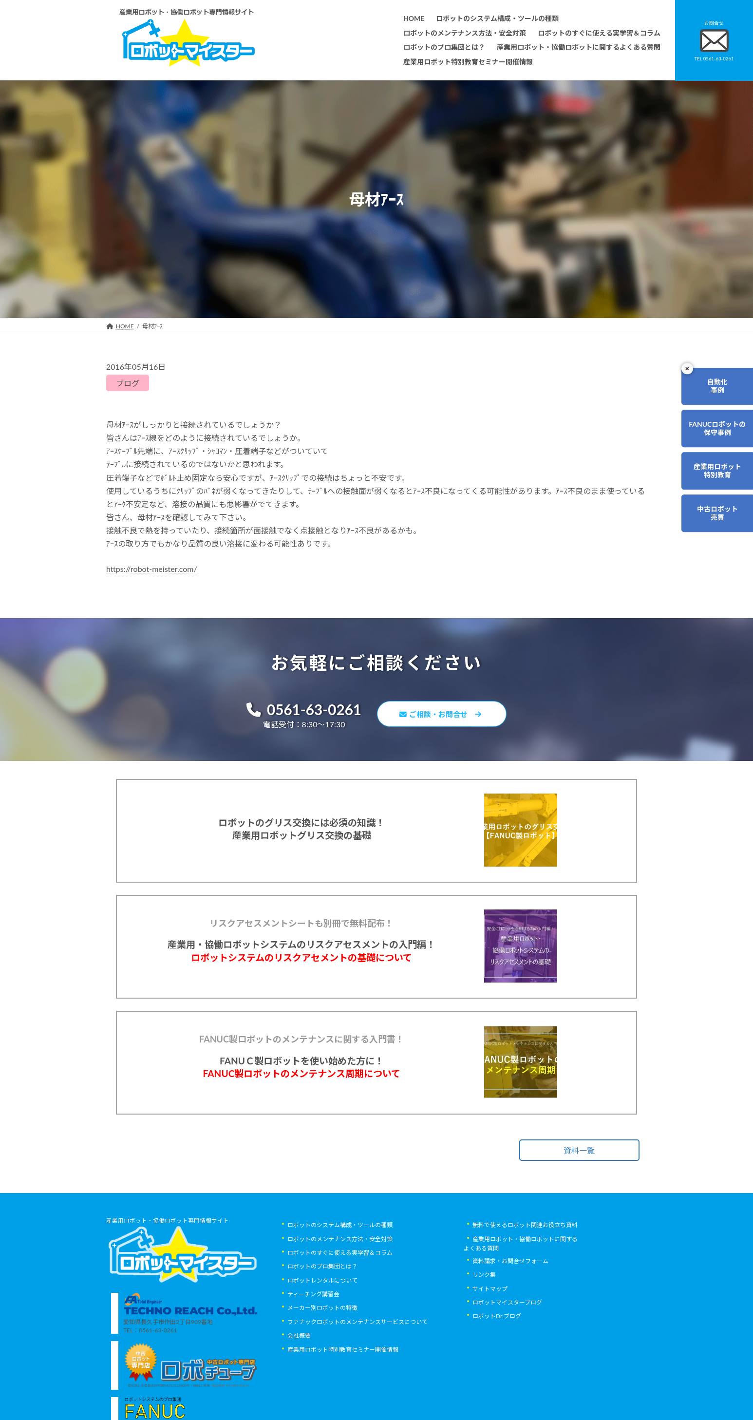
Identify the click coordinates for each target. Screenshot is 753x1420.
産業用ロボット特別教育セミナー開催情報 (342, 1396)
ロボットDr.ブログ (496, 1363)
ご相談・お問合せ (445, 715)
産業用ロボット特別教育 (712, 485)
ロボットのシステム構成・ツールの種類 (340, 1271)
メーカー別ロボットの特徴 (322, 1355)
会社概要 (299, 1382)
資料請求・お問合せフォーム (510, 1307)
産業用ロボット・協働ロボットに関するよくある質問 (521, 1290)
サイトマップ (490, 1335)
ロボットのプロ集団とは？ (322, 1313)
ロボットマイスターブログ (507, 1349)
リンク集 (484, 1321)
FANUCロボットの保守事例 (712, 437)
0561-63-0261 (299, 710)
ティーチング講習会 (313, 1340)
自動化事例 (712, 389)
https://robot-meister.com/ (151, 568)
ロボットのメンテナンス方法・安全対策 (340, 1285)
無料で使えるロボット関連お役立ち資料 (525, 1271)
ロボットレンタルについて (322, 1327)
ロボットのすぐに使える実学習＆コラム (340, 1299)
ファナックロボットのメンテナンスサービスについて (357, 1368)
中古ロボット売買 (712, 533)
